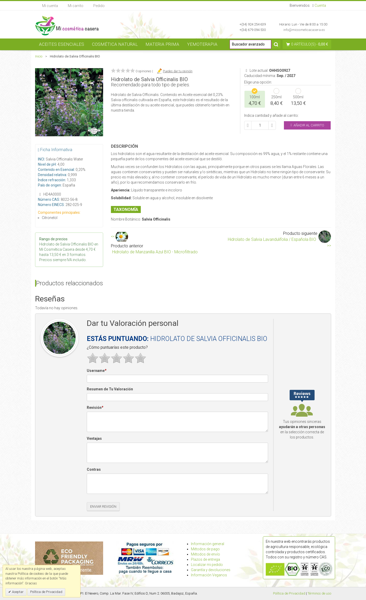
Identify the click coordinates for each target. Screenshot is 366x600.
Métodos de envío (205, 554)
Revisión (95, 407)
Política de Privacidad (289, 593)
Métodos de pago (205, 549)
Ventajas (94, 438)
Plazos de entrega (205, 559)
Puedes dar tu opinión (177, 71)
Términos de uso (319, 593)
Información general (207, 544)
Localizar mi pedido (207, 565)
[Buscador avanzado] (250, 44)
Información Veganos (209, 575)
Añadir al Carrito (307, 125)
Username (96, 370)
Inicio (38, 56)
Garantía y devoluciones (210, 570)
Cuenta (320, 5)
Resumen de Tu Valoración (110, 389)
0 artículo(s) (303, 44)
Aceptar (17, 592)
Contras (94, 469)
